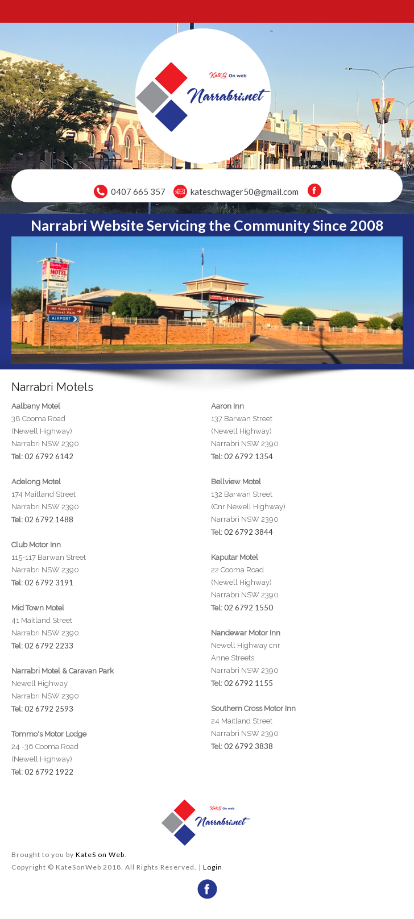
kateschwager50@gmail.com (245, 191)
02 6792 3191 (48, 582)
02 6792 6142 (48, 456)
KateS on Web (100, 854)
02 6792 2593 (48, 708)
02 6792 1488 (48, 519)
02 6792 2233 (48, 645)
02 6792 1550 (248, 607)
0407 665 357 (138, 191)
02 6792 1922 (48, 771)
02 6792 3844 (248, 532)
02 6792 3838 (248, 746)
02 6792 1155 (248, 683)
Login (212, 867)
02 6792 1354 (248, 456)
